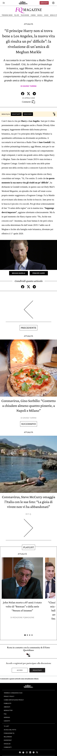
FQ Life (16, 15)
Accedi (20, 670)
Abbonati (44, 3)
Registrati (37, 670)
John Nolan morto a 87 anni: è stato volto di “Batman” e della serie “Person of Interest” (22, 606)
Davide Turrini (29, 86)
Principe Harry (38, 273)
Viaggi (46, 15)
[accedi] (53, 3)
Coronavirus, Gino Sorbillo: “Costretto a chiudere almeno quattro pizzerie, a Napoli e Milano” (28, 405)
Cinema (33, 15)
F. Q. (29, 514)
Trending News (7, 15)
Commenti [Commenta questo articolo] (28, 101)
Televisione (25, 15)
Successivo (28, 423)
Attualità (28, 24)
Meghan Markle (18, 273)
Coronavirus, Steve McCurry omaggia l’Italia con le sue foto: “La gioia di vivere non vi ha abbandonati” (28, 502)
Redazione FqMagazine (23, 617)
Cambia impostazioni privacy (14, 700)
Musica (39, 15)
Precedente (28, 327)
